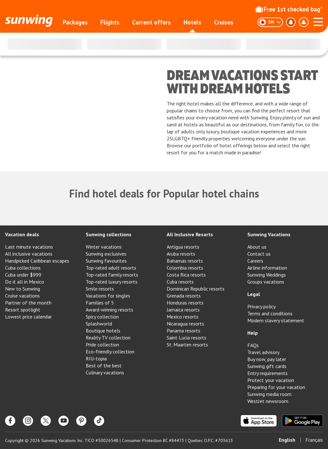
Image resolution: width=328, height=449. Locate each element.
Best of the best (104, 365)
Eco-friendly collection (110, 351)
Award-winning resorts (109, 309)
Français (314, 439)
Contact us (259, 254)
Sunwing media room (269, 394)
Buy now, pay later (266, 359)
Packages (75, 22)
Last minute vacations (29, 247)
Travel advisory (263, 352)
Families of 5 (100, 302)
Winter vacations (104, 247)
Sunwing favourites (106, 261)
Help (252, 333)
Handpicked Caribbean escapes (37, 261)
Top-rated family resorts (112, 274)
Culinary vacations (105, 372)
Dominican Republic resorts (195, 288)
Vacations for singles (108, 295)
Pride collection (102, 344)
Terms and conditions (269, 313)
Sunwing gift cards (266, 366)
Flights (109, 22)
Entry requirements (267, 373)
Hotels (192, 22)
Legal (253, 294)
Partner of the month (28, 302)
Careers (255, 261)
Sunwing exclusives (106, 254)
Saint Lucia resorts (186, 337)
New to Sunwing (22, 288)
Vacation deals (22, 234)
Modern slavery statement (275, 320)
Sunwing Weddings (266, 274)
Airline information (267, 268)
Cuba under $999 (23, 274)
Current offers (151, 22)
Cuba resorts (180, 281)
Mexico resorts (182, 316)
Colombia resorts (185, 268)
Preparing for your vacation (276, 387)
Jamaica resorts (183, 309)
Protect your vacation (270, 380)
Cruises (223, 22)
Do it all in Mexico (24, 281)
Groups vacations (265, 281)
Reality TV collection (108, 337)
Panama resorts (183, 330)
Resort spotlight (22, 309)
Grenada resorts (184, 295)
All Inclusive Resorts (190, 234)
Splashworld (99, 323)
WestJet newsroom (267, 401)
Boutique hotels (103, 330)
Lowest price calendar (28, 316)
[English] (270, 22)
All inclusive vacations (28, 254)
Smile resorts (100, 288)
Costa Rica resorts (186, 274)
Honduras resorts (185, 302)
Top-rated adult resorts (111, 268)
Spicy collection (102, 316)
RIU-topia (96, 358)
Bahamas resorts (185, 261)
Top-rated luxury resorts (111, 281)
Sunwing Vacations (269, 234)
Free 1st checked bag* (289, 9)
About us (256, 247)
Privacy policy (261, 306)
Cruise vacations (22, 295)
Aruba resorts (181, 254)
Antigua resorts (183, 247)
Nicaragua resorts (185, 323)
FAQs (253, 345)
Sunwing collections (108, 234)
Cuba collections (23, 268)
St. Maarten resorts (187, 344)
